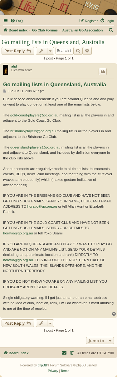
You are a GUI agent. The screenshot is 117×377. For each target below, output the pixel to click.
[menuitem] (16, 21)
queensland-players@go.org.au (35, 147)
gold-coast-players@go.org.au (34, 115)
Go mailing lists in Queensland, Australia (53, 42)
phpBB (42, 365)
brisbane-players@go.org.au (33, 131)
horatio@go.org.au (42, 206)
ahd (14, 66)
